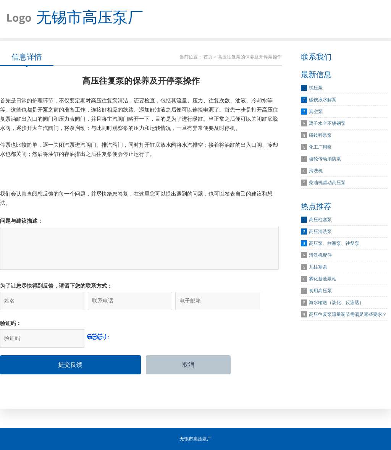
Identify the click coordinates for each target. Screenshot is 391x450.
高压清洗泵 (320, 231)
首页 (208, 57)
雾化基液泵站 (322, 279)
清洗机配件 (320, 255)
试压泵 (316, 88)
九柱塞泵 (318, 267)
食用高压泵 (320, 290)
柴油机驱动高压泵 (327, 182)
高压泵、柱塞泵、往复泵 (334, 243)
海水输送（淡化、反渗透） (336, 302)
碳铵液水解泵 (322, 99)
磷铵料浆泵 (320, 135)
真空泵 (316, 111)
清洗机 (316, 170)
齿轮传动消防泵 (325, 159)
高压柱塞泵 (320, 219)
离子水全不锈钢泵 (327, 123)
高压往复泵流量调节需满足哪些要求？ (348, 314)
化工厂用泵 (320, 147)
